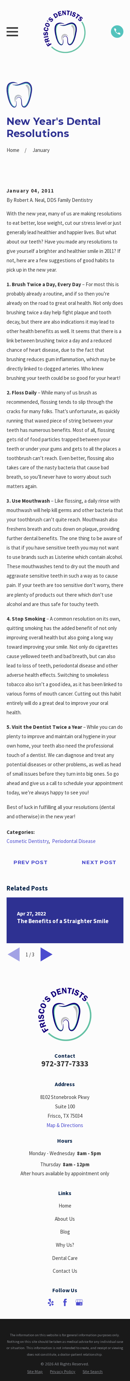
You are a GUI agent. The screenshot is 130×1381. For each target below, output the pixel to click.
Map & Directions (64, 1125)
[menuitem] (35, 1371)
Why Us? (65, 1245)
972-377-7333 (64, 1063)
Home (65, 1205)
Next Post (99, 862)
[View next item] (47, 954)
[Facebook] (65, 1302)
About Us (65, 1219)
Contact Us (65, 1271)
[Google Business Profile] (79, 1302)
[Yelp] (50, 1302)
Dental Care (65, 1258)
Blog (65, 1231)
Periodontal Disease (74, 841)
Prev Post (31, 862)
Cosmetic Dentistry (28, 841)
